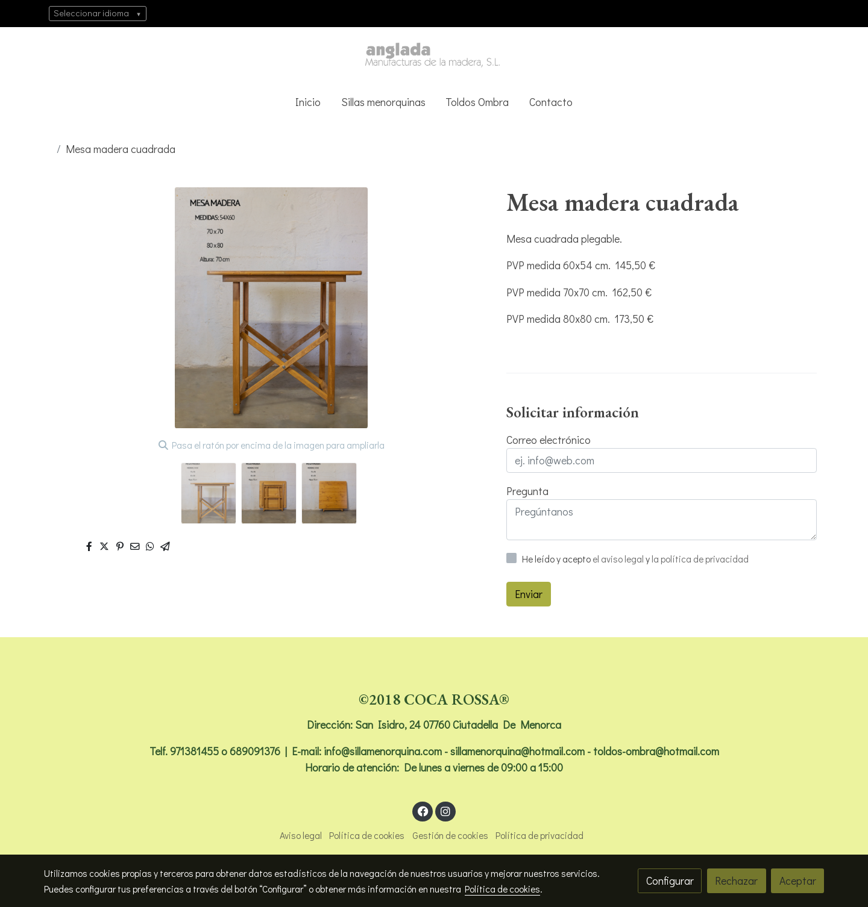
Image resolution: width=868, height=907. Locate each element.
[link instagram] (445, 810)
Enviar (528, 594)
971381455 (194, 751)
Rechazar (736, 880)
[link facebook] (422, 810)
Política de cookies (366, 835)
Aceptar (797, 880)
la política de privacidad (700, 559)
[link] (434, 55)
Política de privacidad (539, 835)
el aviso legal (619, 559)
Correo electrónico (548, 439)
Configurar (670, 880)
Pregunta (527, 491)
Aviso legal (301, 835)
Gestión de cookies (450, 835)
